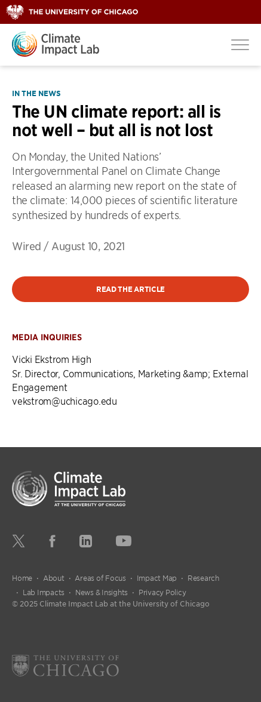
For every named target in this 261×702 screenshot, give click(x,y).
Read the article (130, 289)
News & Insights (101, 592)
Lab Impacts (44, 592)
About (54, 578)
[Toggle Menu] (240, 44)
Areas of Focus (100, 578)
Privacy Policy (162, 592)
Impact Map (157, 578)
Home (22, 578)
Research (203, 578)
